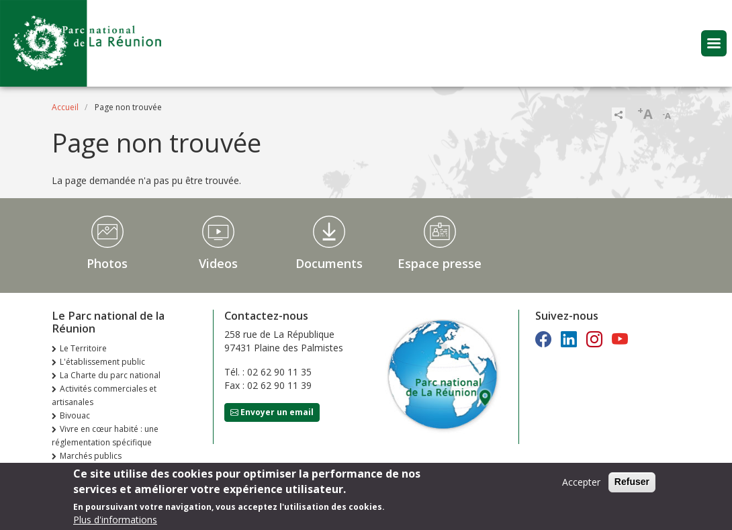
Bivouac (75, 415)
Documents (329, 263)
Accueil (65, 107)
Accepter (581, 482)
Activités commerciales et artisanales (104, 395)
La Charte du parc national (110, 375)
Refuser (631, 481)
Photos (107, 263)
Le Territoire (83, 348)
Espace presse (440, 263)
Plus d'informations (115, 519)
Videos (218, 263)
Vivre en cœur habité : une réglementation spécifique (105, 435)
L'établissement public (102, 361)
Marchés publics (91, 455)
